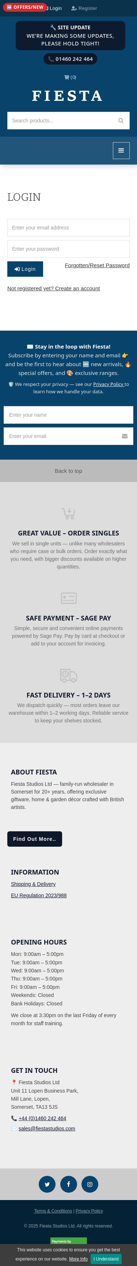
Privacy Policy (108, 384)
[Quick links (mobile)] (25, 7)
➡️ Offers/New (25, 7)
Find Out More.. (34, 839)
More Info (78, 1259)
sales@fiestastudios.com (47, 1128)
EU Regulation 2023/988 (39, 895)
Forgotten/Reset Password (97, 265)
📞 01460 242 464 (70, 58)
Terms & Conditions (53, 1211)
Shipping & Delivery (33, 884)
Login (25, 269)
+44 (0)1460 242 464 (42, 1118)
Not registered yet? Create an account (53, 288)
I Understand (106, 1259)
